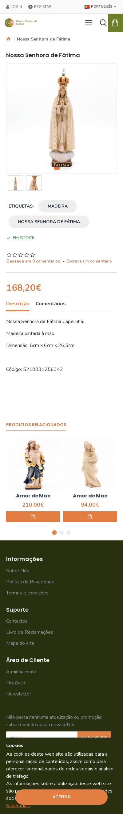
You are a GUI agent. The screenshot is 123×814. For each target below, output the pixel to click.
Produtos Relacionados (36, 425)
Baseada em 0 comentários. (34, 261)
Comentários (51, 304)
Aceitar (61, 797)
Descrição (18, 304)
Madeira (58, 206)
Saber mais (18, 805)
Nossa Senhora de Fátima (49, 222)
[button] (57, 168)
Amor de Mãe (33, 496)
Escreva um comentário (89, 261)
